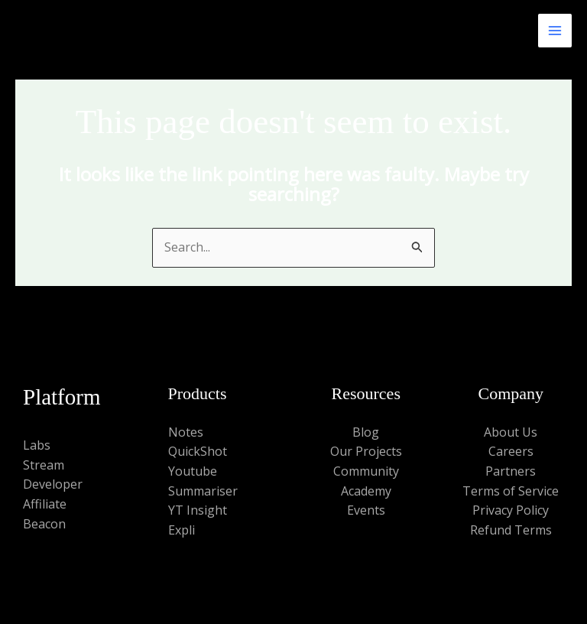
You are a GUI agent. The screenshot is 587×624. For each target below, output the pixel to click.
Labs (36, 445)
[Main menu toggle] (555, 30)
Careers (510, 451)
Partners (510, 471)
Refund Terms (511, 530)
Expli (181, 530)
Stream (43, 465)
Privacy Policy (510, 510)
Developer (53, 484)
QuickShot (197, 451)
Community (366, 471)
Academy (366, 491)
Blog (365, 432)
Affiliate (44, 504)
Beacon (44, 523)
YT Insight (197, 510)
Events (366, 510)
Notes (185, 432)
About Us (510, 432)
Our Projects (366, 451)
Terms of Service (510, 491)
